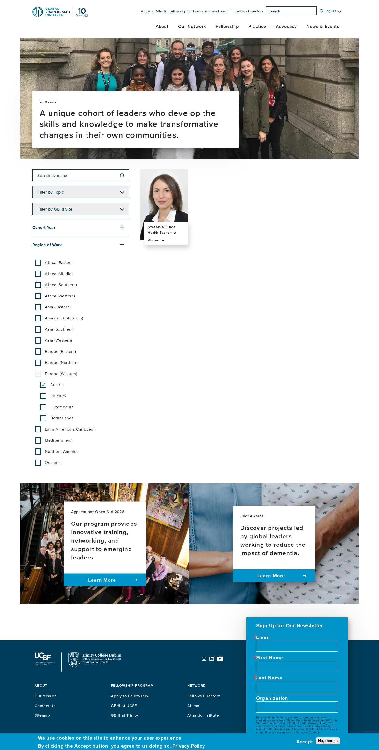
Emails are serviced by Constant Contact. (292, 732)
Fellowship (227, 26)
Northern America (62, 451)
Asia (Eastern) (58, 307)
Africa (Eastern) (59, 262)
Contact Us (45, 705)
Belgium (58, 395)
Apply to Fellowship (129, 696)
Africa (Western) (60, 295)
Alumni (194, 705)
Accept (304, 741)
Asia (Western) (58, 340)
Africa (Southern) (61, 284)
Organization (272, 698)
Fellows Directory (249, 11)
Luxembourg (62, 407)
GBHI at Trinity (124, 715)
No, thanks (328, 741)
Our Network (192, 26)
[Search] (318, 12)
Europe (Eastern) (60, 351)
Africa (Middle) (59, 273)
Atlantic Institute (203, 715)
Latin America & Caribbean (70, 429)
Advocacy (286, 26)
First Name (269, 657)
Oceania (53, 462)
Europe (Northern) (62, 362)
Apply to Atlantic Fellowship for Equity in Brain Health (185, 11)
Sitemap (42, 715)
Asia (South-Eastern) (64, 318)
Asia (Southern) (59, 329)
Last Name (269, 677)
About (162, 26)
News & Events (322, 26)
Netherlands (61, 418)
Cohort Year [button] (44, 227)
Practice (257, 26)
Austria (57, 384)
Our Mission (46, 696)
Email (263, 637)
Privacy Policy (188, 746)
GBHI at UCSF (124, 705)
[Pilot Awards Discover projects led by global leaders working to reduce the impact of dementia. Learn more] (274, 544)
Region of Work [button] (47, 245)
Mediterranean (59, 440)
